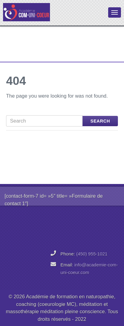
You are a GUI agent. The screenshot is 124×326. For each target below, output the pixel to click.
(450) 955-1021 (92, 253)
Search (100, 121)
